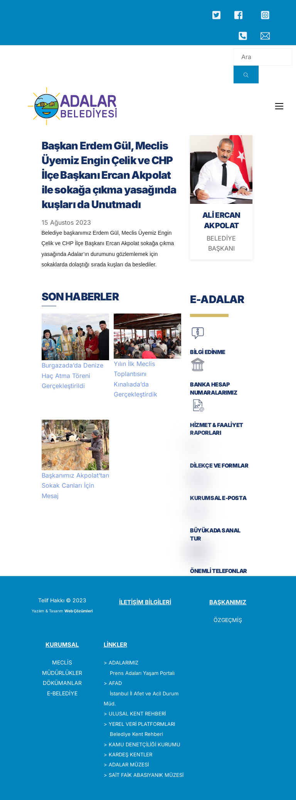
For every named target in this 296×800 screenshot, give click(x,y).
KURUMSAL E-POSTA (218, 498)
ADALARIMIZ (123, 662)
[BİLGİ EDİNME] (197, 338)
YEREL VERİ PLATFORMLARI (142, 724)
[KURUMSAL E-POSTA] (197, 484)
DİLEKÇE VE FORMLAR (219, 465)
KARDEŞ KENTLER (130, 754)
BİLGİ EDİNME (207, 352)
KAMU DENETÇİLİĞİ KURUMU (144, 744)
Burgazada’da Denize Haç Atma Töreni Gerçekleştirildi (72, 375)
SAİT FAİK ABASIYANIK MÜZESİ (146, 775)
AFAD (115, 683)
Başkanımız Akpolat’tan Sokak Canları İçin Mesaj (75, 485)
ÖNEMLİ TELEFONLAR (218, 571)
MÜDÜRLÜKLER (62, 672)
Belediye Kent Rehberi (136, 734)
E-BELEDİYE (62, 693)
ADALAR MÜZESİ (129, 764)
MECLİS (62, 662)
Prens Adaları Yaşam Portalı (142, 673)
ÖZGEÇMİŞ (228, 620)
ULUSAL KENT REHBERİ (137, 713)
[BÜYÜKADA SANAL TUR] (197, 517)
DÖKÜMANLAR (62, 683)
